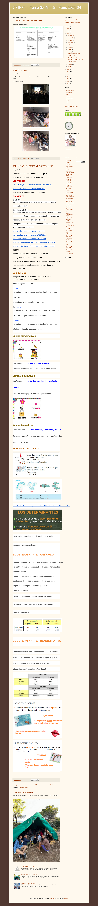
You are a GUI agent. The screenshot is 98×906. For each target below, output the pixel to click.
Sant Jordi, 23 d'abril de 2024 (27, 883)
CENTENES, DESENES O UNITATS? (69, 179)
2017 (67, 78)
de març (70, 52)
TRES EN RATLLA (68, 220)
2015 (67, 83)
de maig (70, 47)
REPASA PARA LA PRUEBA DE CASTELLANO (33, 166)
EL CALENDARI (69, 233)
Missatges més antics (54, 785)
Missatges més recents (18, 785)
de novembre (71, 37)
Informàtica (69, 92)
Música (68, 96)
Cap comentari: (25, 65)
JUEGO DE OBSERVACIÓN (69, 210)
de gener (70, 66)
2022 (67, 33)
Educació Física (70, 90)
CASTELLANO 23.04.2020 (27, 866)
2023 (67, 31)
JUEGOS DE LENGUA (69, 247)
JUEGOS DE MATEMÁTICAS (69, 243)
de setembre (71, 42)
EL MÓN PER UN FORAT (69, 229)
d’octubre (70, 40)
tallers (67, 102)
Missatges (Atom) (24, 787)
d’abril (69, 49)
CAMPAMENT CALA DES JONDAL (24, 792)
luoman (52, 898)
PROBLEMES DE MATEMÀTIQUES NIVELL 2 (70, 195)
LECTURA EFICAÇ (68, 205)
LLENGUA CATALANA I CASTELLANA (70, 171)
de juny (70, 45)
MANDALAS (69, 253)
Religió (68, 100)
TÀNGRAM (69, 188)
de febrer (70, 64)
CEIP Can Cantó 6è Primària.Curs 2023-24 (47, 7)
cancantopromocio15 (71, 20)
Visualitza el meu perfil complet (72, 22)
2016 (67, 81)
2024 (67, 28)
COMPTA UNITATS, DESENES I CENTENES (69, 184)
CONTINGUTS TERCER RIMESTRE (28, 20)
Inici (36, 785)
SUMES (68, 162)
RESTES (68, 164)
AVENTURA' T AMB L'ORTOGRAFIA (70, 224)
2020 (67, 71)
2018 (67, 76)
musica (67, 94)
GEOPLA (68, 190)
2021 (67, 69)
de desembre (71, 35)
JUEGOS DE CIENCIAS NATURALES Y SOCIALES (69, 237)
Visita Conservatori (20, 70)
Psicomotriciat (69, 98)
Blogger (66, 898)
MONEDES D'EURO (69, 175)
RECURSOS (69, 160)
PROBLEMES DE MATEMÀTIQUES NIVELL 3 (70, 201)
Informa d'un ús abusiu (71, 106)
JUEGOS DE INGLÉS (69, 250)
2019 (67, 74)
